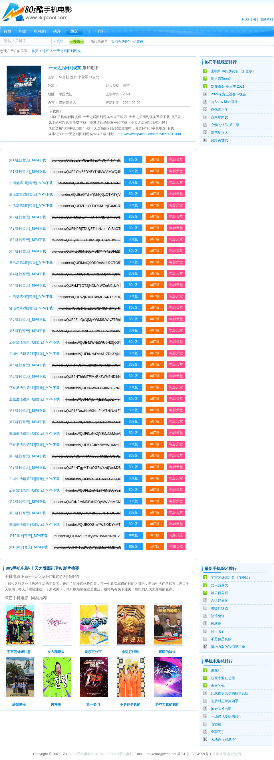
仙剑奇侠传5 (120, 41)
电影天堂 (176, 160)
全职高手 (218, 732)
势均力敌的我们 (167, 705)
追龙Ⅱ (215, 670)
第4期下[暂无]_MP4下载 (27, 285)
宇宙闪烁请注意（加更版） (231, 578)
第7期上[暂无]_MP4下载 (27, 411)
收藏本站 (266, 19)
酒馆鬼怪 (218, 616)
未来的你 (218, 686)
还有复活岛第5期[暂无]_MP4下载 (34, 445)
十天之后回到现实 (67, 51)
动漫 (57, 31)
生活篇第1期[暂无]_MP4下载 (31, 183)
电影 (23, 31)
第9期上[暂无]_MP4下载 (27, 502)
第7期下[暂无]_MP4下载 (27, 422)
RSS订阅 (249, 19)
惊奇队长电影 (221, 709)
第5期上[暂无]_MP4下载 (27, 320)
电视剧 (40, 31)
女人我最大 (219, 585)
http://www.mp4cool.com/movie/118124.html (151, 134)
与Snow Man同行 (224, 102)
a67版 (154, 160)
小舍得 (138, 41)
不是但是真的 (221, 639)
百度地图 (219, 754)
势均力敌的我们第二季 (228, 647)
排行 (102, 31)
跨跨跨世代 (219, 140)
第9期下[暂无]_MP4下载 (27, 513)
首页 (7, 31)
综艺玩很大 (219, 133)
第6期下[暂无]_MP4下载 (27, 376)
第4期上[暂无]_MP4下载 (27, 274)
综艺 (74, 31)
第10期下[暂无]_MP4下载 (28, 547)
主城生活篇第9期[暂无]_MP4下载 (34, 524)
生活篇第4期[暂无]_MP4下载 (31, 297)
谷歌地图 (234, 754)
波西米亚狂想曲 (223, 678)
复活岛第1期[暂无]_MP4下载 (31, 263)
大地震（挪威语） (224, 740)
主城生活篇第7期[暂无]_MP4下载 (34, 433)
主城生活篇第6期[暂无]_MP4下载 (34, 399)
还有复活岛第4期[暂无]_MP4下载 (34, 388)
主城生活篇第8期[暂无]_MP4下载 (34, 479)
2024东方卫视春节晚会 (228, 94)
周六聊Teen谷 (221, 79)
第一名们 (218, 631)
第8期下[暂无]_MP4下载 (27, 467)
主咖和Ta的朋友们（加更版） (233, 71)
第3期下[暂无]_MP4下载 (27, 251)
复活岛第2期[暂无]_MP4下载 (31, 308)
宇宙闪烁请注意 (19, 652)
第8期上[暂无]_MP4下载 (27, 456)
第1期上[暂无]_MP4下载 (27, 160)
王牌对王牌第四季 (224, 701)
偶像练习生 (219, 110)
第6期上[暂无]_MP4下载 (27, 365)
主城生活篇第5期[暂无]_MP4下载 (34, 354)
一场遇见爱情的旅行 (226, 716)
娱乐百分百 (219, 593)
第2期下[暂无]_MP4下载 (27, 228)
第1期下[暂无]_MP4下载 (27, 172)
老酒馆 (216, 724)
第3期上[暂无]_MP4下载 (27, 240)
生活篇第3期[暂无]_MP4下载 (31, 206)
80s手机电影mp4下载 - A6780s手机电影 (102, 754)
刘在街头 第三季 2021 (227, 86)
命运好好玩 (219, 601)
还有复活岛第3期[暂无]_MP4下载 (34, 342)
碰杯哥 (216, 624)
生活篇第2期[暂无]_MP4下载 (31, 194)
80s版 (133, 160)
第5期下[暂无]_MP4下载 (27, 331)
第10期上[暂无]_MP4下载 (28, 536)
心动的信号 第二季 (225, 125)
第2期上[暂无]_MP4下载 (27, 217)
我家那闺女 (219, 117)
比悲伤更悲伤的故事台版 (230, 693)
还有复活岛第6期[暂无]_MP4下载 (34, 490)
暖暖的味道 (219, 608)
